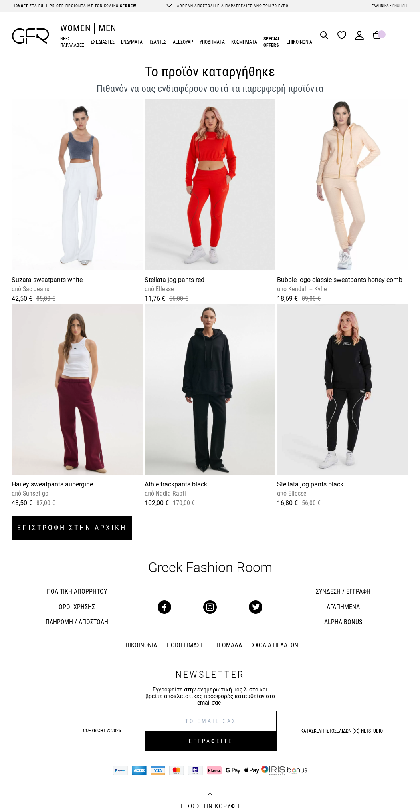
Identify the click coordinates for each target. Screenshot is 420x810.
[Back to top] (210, 794)
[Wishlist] (344, 35)
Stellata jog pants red (174, 280)
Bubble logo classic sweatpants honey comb (339, 280)
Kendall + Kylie (307, 289)
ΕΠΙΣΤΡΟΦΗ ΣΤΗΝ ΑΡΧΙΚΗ (72, 527)
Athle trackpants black (176, 484)
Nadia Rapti (170, 493)
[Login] (359, 38)
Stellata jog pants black (310, 484)
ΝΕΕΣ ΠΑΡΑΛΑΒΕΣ (72, 42)
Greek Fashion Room (210, 567)
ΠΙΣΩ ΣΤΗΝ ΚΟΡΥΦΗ (210, 806)
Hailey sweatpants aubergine (52, 484)
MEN (108, 28)
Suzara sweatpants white (47, 280)
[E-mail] (211, 721)
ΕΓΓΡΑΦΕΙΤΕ (211, 741)
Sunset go (34, 493)
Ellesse (164, 289)
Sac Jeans (35, 289)
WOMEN (75, 28)
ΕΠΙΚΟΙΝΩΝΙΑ (299, 42)
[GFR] (30, 36)
